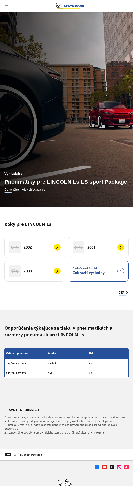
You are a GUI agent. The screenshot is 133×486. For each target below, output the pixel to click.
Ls (14, 454)
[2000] (34, 271)
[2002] (34, 247)
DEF (124, 292)
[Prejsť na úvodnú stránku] (70, 6)
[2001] (98, 247)
